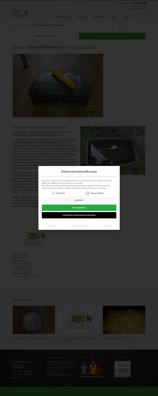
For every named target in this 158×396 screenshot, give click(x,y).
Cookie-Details (52, 224)
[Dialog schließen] (117, 168)
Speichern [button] (79, 200)
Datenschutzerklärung (80, 224)
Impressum (107, 224)
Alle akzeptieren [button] (79, 208)
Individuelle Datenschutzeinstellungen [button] (79, 215)
